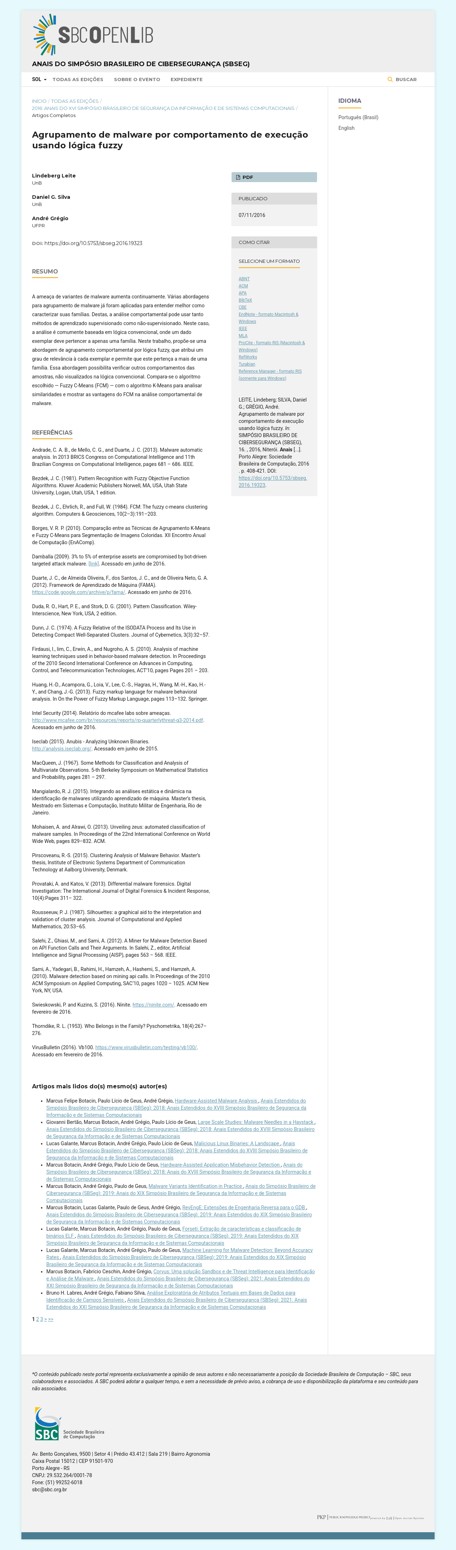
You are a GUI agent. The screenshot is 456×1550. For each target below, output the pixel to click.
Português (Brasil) (358, 117)
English (346, 128)
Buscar (405, 79)
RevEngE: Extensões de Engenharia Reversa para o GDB (244, 1207)
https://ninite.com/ (153, 1005)
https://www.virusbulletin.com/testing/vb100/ (146, 1047)
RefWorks (248, 357)
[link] (93, 564)
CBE (243, 307)
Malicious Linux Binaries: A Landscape (237, 1143)
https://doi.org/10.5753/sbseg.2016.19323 (93, 243)
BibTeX (245, 300)
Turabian (247, 364)
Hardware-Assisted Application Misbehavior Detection (220, 1165)
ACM (243, 285)
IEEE (243, 328)
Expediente (187, 79)
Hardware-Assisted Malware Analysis (216, 1101)
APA (243, 293)
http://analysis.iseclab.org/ (62, 749)
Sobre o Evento (137, 79)
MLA (243, 335)
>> (50, 1319)
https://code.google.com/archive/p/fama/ (78, 592)
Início (39, 101)
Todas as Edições (77, 79)
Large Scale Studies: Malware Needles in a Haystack (256, 1122)
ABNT (244, 278)
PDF (247, 177)
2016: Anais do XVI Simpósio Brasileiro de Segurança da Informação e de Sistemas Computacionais (163, 108)
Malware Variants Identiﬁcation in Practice (196, 1186)
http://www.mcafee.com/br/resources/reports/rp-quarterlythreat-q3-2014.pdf (117, 720)
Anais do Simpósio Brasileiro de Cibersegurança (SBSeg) (141, 64)
